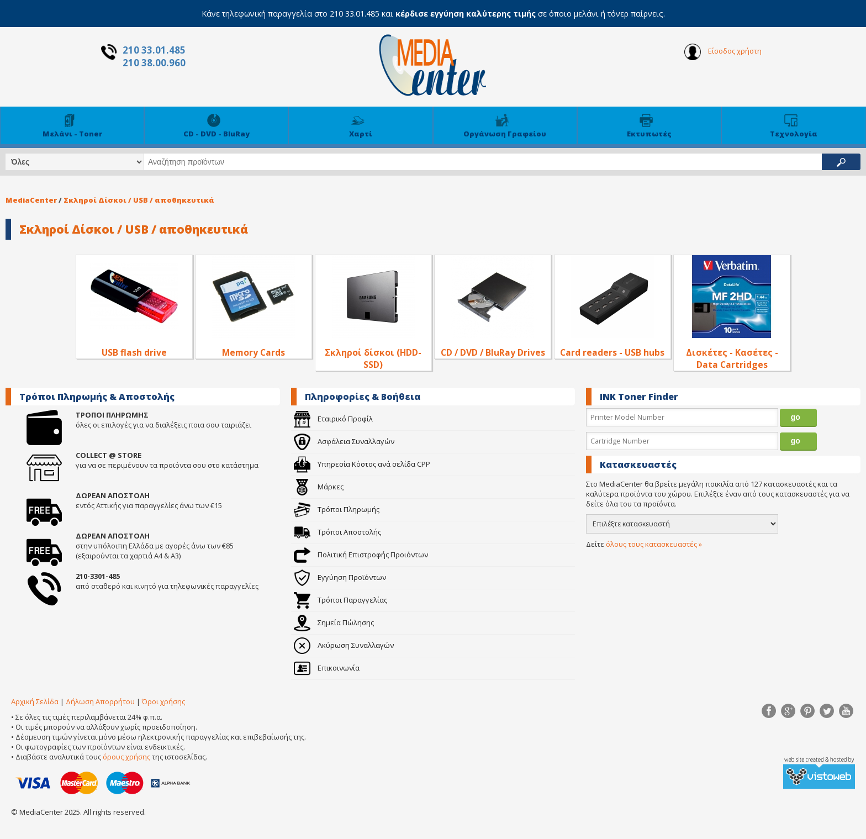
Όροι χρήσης (163, 701)
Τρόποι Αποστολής (337, 532)
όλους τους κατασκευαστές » (654, 544)
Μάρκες (319, 487)
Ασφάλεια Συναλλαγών (344, 441)
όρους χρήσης (126, 757)
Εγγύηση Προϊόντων (340, 577)
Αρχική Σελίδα (35, 701)
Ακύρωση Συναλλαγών (344, 645)
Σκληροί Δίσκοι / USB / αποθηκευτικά (139, 200)
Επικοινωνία (327, 668)
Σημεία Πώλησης (334, 622)
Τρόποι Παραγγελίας (340, 600)
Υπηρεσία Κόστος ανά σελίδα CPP (362, 464)
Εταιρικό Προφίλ (333, 419)
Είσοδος (723, 52)
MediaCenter (31, 200)
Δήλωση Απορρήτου (100, 701)
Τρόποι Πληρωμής (336, 509)
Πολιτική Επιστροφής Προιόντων (361, 555)
